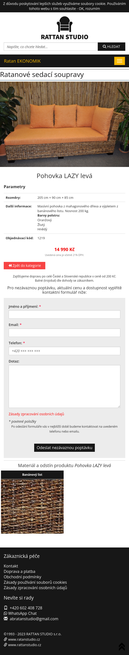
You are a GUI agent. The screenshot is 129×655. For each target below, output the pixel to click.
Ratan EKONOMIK (22, 61)
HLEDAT (111, 46)
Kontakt (11, 566)
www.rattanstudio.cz (24, 644)
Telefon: (15, 343)
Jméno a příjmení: (23, 306)
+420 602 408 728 (26, 608)
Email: (14, 324)
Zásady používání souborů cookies (35, 582)
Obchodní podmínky (22, 577)
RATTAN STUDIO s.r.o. (43, 634)
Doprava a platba (19, 571)
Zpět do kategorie (24, 265)
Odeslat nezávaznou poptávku (64, 447)
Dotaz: (14, 361)
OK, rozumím (89, 8)
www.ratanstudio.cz (24, 639)
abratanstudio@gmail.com (34, 618)
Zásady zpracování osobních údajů (36, 414)
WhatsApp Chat (20, 613)
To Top (123, 647)
